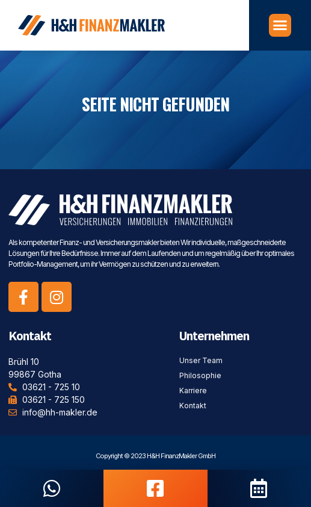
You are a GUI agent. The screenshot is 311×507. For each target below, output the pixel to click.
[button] (280, 22)
